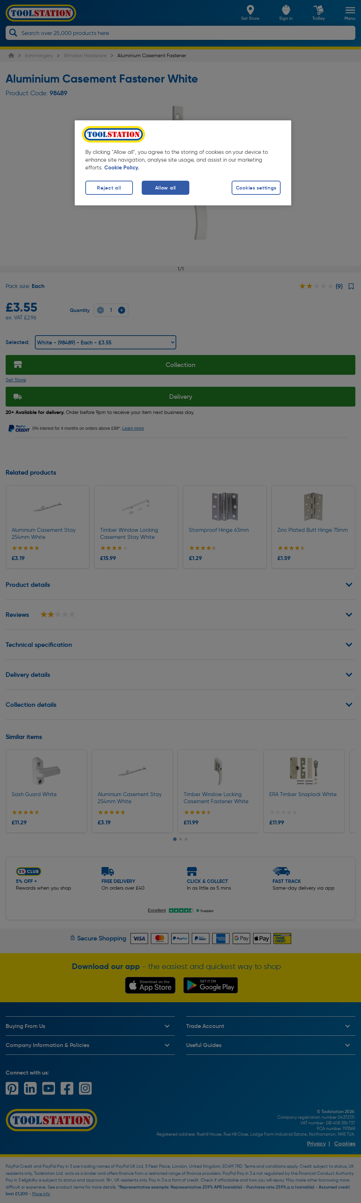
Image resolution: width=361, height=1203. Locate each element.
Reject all (109, 188)
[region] (183, 162)
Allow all (165, 188)
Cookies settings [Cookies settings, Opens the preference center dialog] (256, 188)
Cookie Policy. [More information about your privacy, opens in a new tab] (121, 167)
